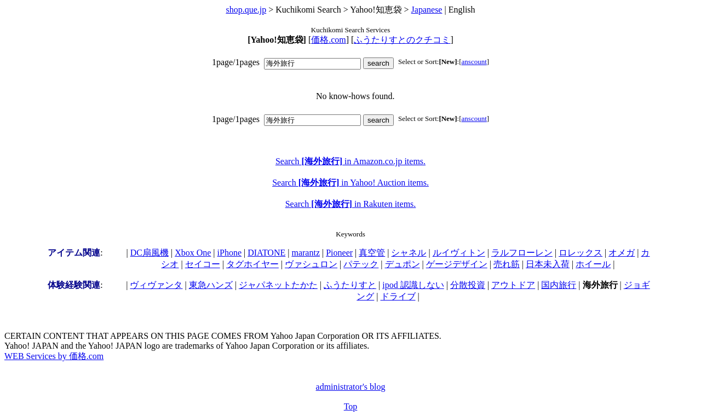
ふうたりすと (350, 285)
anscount (474, 61)
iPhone (229, 252)
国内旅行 (558, 285)
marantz (305, 252)
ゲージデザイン (456, 264)
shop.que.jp (246, 9)
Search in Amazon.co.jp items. (350, 161)
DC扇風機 (149, 252)
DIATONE (266, 252)
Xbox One (193, 252)
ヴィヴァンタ (156, 285)
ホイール (593, 264)
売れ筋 (506, 264)
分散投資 (467, 285)
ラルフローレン (522, 252)
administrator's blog (351, 386)
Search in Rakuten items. (350, 204)
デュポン (402, 264)
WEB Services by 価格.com (54, 356)
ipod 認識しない (413, 285)
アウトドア (513, 285)
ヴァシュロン (311, 264)
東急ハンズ (211, 285)
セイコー (202, 264)
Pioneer (339, 252)
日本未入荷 (548, 264)
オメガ (621, 252)
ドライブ (398, 296)
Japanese (427, 9)
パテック (360, 264)
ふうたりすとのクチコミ (402, 39)
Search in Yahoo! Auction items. (350, 182)
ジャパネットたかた (278, 285)
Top (351, 406)
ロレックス (580, 252)
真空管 (372, 252)
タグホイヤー (252, 264)
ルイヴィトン (459, 252)
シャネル (408, 252)
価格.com (328, 39)
